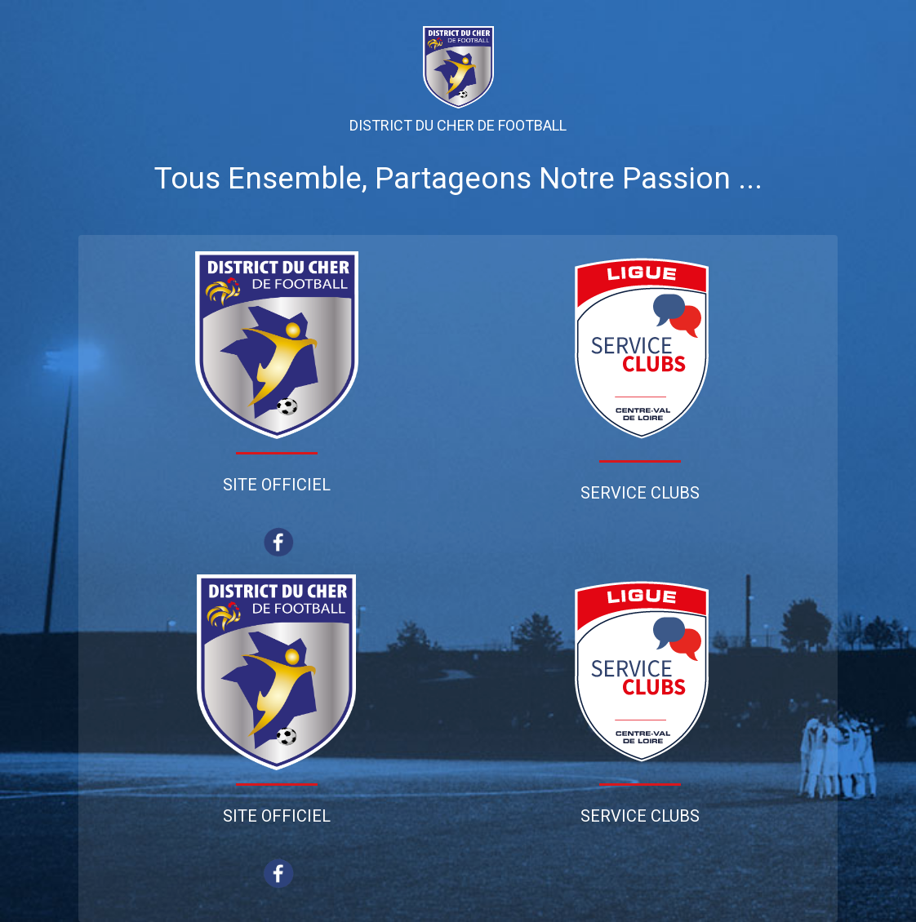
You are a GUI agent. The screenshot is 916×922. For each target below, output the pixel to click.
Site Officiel (277, 484)
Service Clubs (640, 493)
